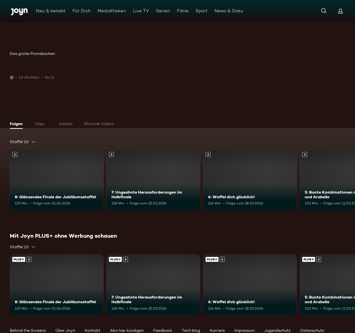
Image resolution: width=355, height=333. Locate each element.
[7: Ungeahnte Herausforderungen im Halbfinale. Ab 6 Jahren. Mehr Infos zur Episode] (153, 180)
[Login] (340, 11)
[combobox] (22, 142)
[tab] (17, 124)
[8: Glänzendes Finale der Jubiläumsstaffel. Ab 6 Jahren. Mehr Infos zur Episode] (57, 180)
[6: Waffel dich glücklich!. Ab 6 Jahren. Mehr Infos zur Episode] (250, 180)
